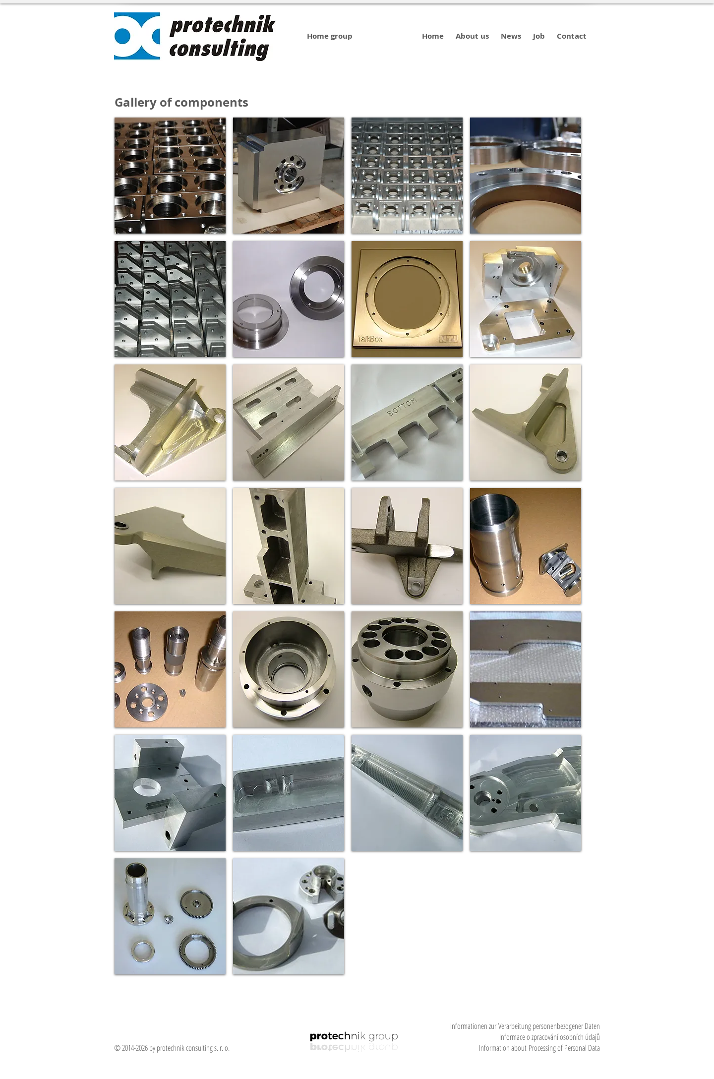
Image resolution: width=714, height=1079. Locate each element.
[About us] (472, 36)
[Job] (539, 36)
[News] (511, 36)
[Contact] (572, 36)
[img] (170, 176)
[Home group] (329, 36)
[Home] (433, 36)
